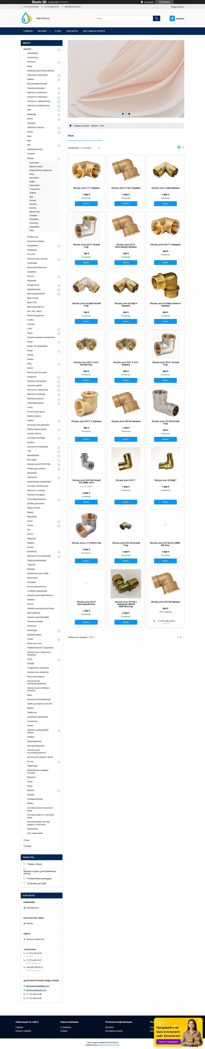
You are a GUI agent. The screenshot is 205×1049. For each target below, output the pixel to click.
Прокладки (32, 630)
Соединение (34, 189)
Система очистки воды (37, 486)
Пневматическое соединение (40, 648)
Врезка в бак (34, 212)
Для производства (35, 746)
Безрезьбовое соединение (40, 170)
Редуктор (31, 538)
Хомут (30, 342)
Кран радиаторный (36, 294)
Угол (31, 197)
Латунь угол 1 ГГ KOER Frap (86, 543)
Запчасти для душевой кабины (37, 731)
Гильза (30, 604)
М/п (28, 145)
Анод (29, 66)
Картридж (31, 280)
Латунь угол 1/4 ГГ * (126, 480)
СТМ (29, 329)
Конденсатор (33, 285)
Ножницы (31, 123)
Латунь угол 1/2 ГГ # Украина (165, 244)
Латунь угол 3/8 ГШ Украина (125, 421)
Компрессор (32, 237)
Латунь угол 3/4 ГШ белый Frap (126, 544)
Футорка (32, 200)
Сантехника (32, 53)
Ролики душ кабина (36, 468)
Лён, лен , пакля (34, 311)
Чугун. (30, 659)
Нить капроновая (35, 833)
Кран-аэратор (33, 613)
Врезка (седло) (34, 416)
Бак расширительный (37, 84)
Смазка (30, 737)
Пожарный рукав (34, 799)
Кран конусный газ (35, 307)
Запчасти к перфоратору (38, 101)
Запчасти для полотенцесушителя (36, 751)
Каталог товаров (23, 1031)
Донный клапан (34, 635)
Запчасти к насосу (35, 127)
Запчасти (31, 62)
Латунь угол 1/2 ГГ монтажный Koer (86, 603)
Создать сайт (53, 2)
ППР (29, 110)
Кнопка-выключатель (36, 586)
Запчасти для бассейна (38, 617)
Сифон (30, 420)
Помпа (30, 725)
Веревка (31, 569)
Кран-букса (32, 578)
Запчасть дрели (34, 385)
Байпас (30, 79)
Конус (31, 174)
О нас (58, 31)
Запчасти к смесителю (37, 75)
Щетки (30, 119)
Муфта (32, 182)
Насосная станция (35, 241)
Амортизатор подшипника (39, 481)
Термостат (32, 712)
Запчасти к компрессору (38, 105)
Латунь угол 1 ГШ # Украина (125, 188)
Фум (29, 140)
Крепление (32, 473)
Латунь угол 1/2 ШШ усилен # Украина (165, 304)
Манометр (32, 517)
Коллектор (33, 223)
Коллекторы (32, 57)
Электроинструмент (36, 88)
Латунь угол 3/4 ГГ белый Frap (165, 363)
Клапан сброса (34, 433)
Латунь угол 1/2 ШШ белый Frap (86, 304)
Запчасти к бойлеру (36, 394)
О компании (65, 1027)
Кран (29, 695)
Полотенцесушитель (36, 499)
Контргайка (33, 219)
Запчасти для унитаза (37, 259)
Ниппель (33, 204)
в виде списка (183, 148)
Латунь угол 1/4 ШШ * (165, 480)
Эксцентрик (34, 163)
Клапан (30, 547)
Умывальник (32, 829)
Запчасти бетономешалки (39, 699)
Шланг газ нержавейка (37, 346)
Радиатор (31, 377)
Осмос (30, 639)
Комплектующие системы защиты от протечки (38, 823)
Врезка (30, 708)
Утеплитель (32, 721)
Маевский (31, 114)
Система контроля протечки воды (40, 809)
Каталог (42, 31)
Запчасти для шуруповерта (39, 595)
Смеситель (32, 477)
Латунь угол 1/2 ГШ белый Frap (165, 422)
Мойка (30, 803)
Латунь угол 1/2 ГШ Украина (165, 602)
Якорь (30, 333)
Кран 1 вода (32, 298)
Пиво (31, 231)
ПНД (29, 363)
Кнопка (30, 359)
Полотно (31, 254)
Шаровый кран (33, 289)
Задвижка (31, 272)
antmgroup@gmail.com (36, 990)
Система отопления (36, 438)
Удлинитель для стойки (37, 573)
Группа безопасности (37, 267)
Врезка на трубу (35, 167)
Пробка (30, 442)
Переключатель (34, 741)
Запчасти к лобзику (36, 490)
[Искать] (156, 18)
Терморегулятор (34, 149)
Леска (29, 521)
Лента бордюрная (35, 315)
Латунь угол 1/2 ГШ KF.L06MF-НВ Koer (165, 544)
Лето (29, 136)
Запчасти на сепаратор (38, 672)
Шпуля (30, 368)
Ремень (30, 355)
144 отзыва (149, 2)
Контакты (72, 31)
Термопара (32, 766)
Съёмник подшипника (37, 591)
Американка (34, 227)
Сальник (31, 153)
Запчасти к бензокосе (37, 92)
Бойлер (30, 663)
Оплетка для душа (36, 412)
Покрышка (32, 250)
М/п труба (31, 460)
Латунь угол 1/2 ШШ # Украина (125, 304)
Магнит (30, 512)
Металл (30, 790)
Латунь (94, 126)
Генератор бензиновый (37, 717)
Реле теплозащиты (35, 677)
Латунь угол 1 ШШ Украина (165, 188)
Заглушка (33, 215)
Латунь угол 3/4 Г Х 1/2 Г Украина (125, 363)
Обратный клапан (35, 403)
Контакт (30, 795)
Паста (30, 534)
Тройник (32, 193)
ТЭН (29, 451)
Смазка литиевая (35, 621)
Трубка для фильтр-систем (39, 704)
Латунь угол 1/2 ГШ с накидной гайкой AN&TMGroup (126, 604)
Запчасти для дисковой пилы (40, 608)
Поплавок (31, 582)
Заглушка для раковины (38, 425)
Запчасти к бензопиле (37, 97)
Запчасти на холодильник (39, 556)
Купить (86, 204)
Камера (30, 543)
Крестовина (34, 178)
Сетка (30, 407)
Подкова (31, 565)
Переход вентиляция (36, 560)
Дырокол (31, 777)
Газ (28, 530)
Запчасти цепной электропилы (41, 337)
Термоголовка (33, 508)
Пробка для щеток (35, 503)
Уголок (30, 761)
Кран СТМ (31, 302)
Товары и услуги (81, 126)
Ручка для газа (34, 643)
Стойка (30, 320)
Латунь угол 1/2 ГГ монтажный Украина (126, 245)
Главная (28, 31)
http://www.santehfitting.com (37, 986)
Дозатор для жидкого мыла (40, 757)
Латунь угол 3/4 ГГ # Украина (86, 421)
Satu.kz (115, 1042)
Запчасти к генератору (37, 390)
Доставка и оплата (94, 31)
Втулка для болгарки (37, 372)
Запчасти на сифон (36, 495)
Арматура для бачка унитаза (40, 71)
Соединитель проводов (38, 668)
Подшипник (32, 245)
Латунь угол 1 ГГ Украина (86, 188)
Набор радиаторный (36, 429)
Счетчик (31, 324)
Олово (30, 525)
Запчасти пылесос (35, 399)
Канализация (33, 455)
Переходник (34, 185)
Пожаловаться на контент (108, 1045)
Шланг (30, 350)
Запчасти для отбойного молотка (38, 689)
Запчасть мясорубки (36, 381)
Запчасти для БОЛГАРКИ (38, 464)
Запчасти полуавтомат (37, 447)
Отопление (32, 263)
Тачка (29, 782)
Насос (30, 132)
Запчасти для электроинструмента (36, 682)
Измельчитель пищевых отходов (37, 771)
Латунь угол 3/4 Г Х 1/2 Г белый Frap (86, 363)
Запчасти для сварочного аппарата (39, 653)
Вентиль (32, 208)
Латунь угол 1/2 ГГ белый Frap (86, 245)
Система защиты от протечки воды (40, 816)
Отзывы (27, 846)
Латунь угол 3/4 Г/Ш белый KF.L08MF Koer (86, 481)
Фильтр (30, 276)
